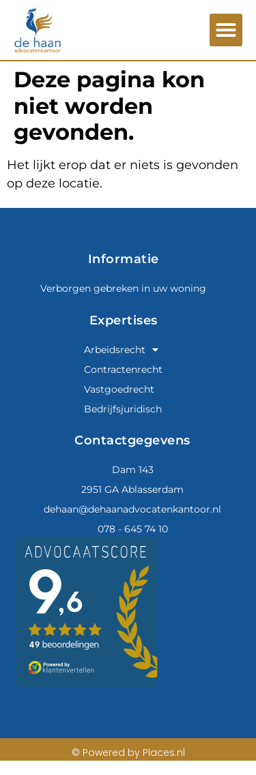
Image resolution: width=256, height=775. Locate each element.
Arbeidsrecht (121, 350)
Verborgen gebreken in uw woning (123, 288)
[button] (226, 30)
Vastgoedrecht (119, 389)
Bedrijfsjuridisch (123, 409)
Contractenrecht (123, 369)
